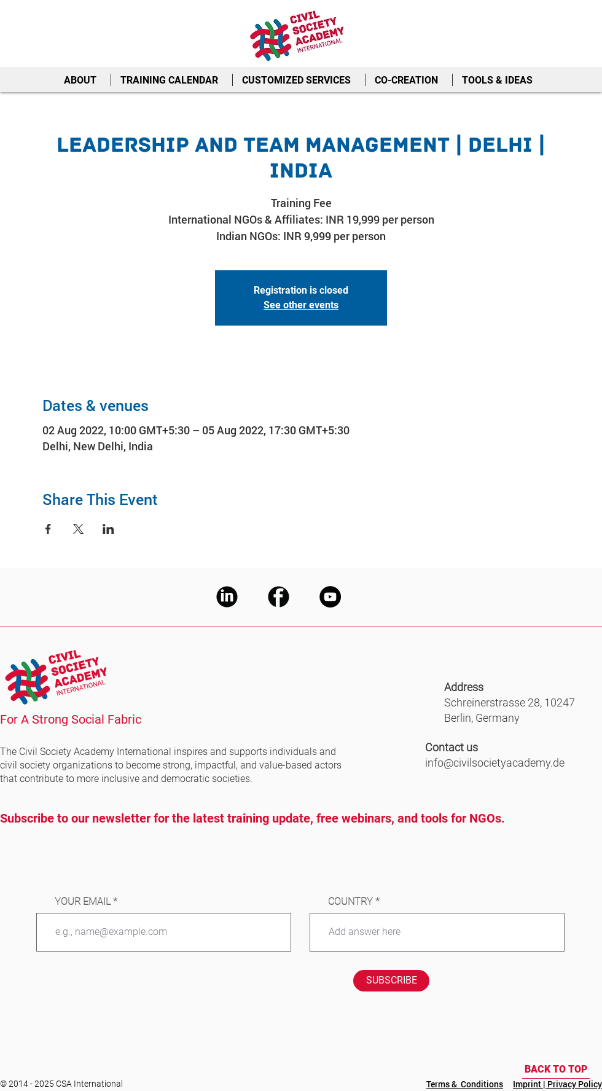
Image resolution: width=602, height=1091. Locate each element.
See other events (301, 305)
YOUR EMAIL (83, 902)
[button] (83, 80)
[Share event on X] (78, 529)
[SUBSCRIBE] (391, 980)
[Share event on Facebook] (48, 529)
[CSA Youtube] (330, 597)
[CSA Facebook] (278, 597)
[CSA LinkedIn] (227, 597)
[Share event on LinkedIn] (108, 529)
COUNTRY (350, 902)
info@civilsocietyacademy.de (495, 762)
